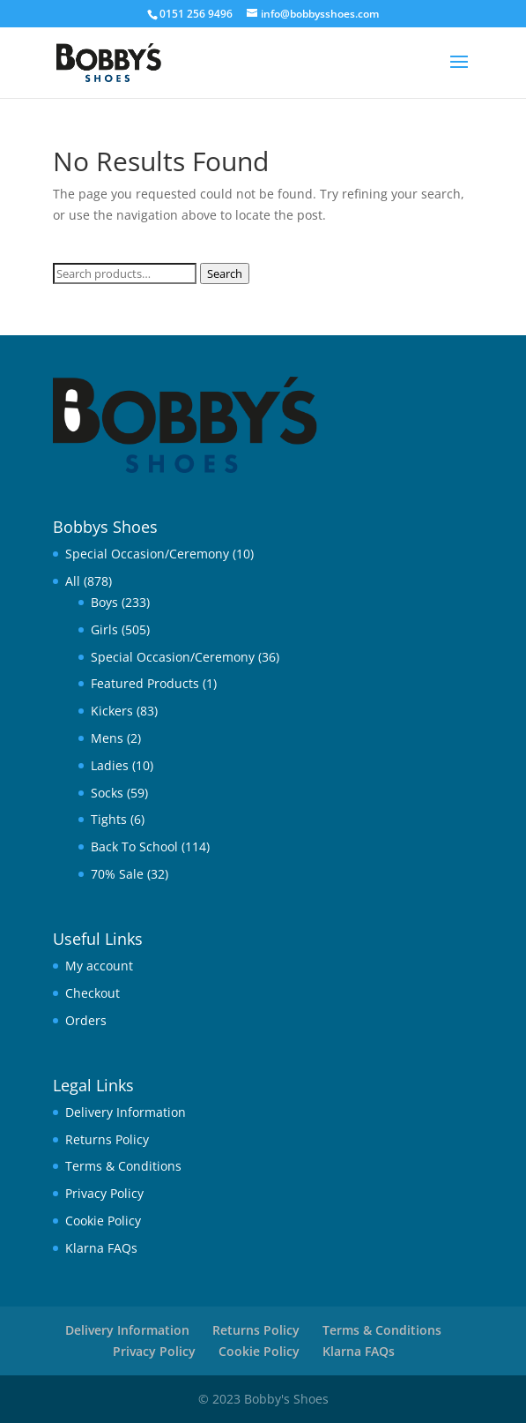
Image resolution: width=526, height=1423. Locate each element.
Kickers (112, 710)
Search (224, 273)
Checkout (92, 993)
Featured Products (145, 683)
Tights (109, 819)
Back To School (134, 846)
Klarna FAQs (101, 1248)
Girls (104, 629)
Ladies (110, 765)
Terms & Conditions (123, 1165)
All (72, 581)
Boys (104, 602)
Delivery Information (125, 1112)
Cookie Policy (103, 1220)
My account (99, 965)
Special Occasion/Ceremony (147, 553)
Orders (86, 1020)
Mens (107, 738)
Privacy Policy (104, 1193)
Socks (107, 792)
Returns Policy (107, 1139)
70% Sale (117, 873)
